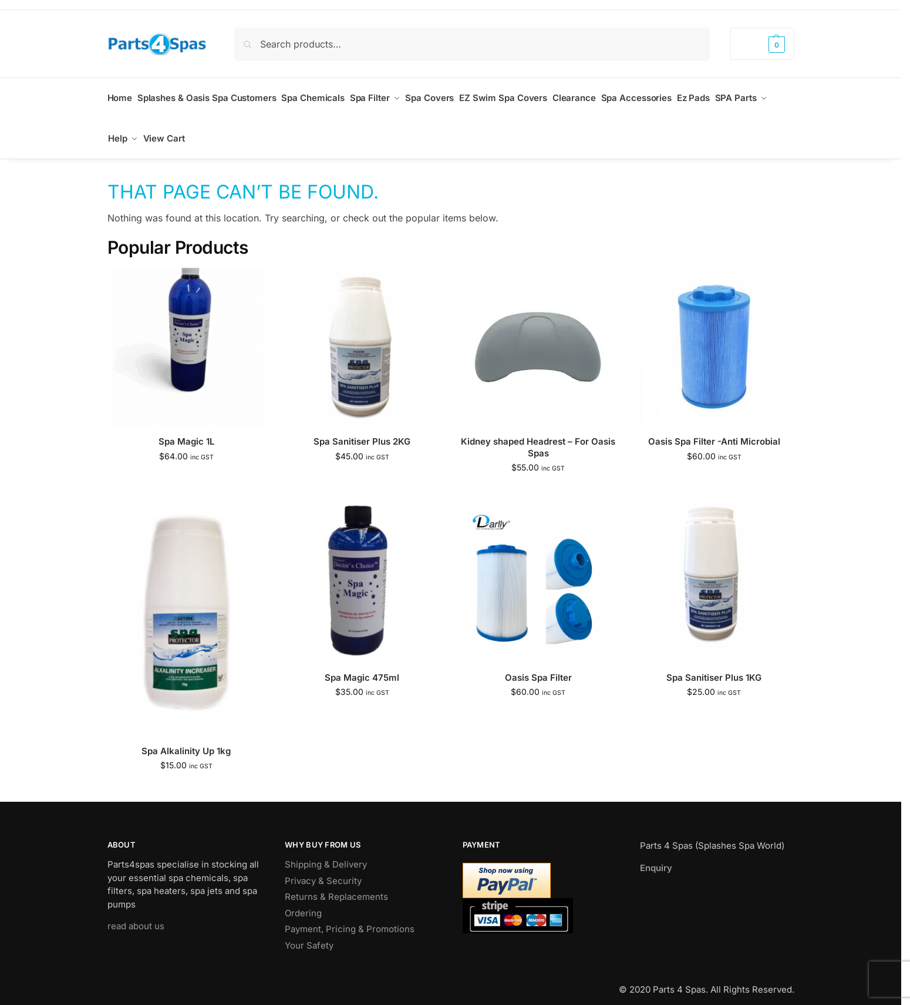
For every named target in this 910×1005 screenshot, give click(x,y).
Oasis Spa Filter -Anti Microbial (714, 431)
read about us (135, 916)
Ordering (303, 902)
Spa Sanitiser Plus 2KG (362, 431)
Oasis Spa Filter (538, 667)
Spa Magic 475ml (362, 667)
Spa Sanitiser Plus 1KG (713, 667)
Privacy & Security (323, 870)
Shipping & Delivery (326, 854)
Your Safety (309, 934)
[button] (762, 44)
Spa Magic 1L (186, 431)
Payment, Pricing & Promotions (349, 919)
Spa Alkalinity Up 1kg (186, 740)
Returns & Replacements (336, 886)
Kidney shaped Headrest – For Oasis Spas (538, 437)
